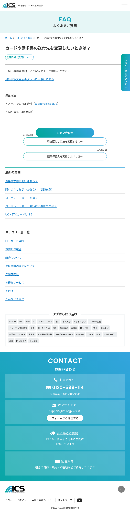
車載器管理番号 (45, 334)
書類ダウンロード (17, 334)
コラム (8, 500)
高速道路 (64, 327)
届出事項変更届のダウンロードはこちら (29, 79)
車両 (57, 321)
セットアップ (80, 321)
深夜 (11, 340)
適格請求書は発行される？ (21, 181)
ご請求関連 (12, 274)
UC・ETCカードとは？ (19, 214)
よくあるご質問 (24, 37)
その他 (9, 291)
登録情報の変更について (20, 266)
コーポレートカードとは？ (21, 198)
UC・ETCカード (45, 321)
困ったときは (44, 327)
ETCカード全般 (14, 241)
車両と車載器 (13, 249)
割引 (95, 327)
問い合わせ (85, 327)
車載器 (74, 327)
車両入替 (66, 321)
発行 (28, 321)
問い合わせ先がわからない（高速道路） (29, 189)
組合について (13, 257)
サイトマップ (65, 500)
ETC (21, 321)
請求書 (31, 334)
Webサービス (110, 334)
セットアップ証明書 (18, 327)
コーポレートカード (64, 334)
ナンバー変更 (95, 321)
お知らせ (22, 500)
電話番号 (105, 327)
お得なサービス (14, 282)
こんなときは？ (14, 299)
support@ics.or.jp (46, 103)
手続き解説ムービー (42, 500)
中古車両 (80, 334)
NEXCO (12, 321)
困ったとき (21, 340)
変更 (32, 327)
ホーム (8, 37)
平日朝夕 (33, 340)
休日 (98, 334)
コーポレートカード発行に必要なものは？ (31, 206)
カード (90, 334)
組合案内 (67, 461)
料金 (55, 327)
